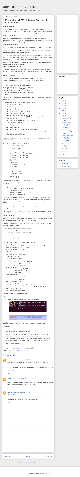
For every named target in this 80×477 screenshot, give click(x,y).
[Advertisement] (27, 441)
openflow (15, 350)
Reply (9, 373)
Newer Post (7, 456)
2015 (62, 108)
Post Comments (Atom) (31, 462)
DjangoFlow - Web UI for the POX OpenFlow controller (67, 138)
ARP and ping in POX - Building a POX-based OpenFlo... (67, 125)
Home (28, 456)
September (65, 118)
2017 (62, 103)
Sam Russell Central (19, 7)
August (64, 120)
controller (9, 350)
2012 (62, 116)
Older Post (49, 456)
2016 (62, 105)
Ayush (9, 378)
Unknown (10, 360)
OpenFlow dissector (10, 322)
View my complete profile (66, 166)
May (63, 143)
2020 (62, 100)
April (63, 146)
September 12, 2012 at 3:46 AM (21, 360)
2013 (62, 113)
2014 (62, 111)
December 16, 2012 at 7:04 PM (21, 392)
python (22, 350)
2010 (62, 154)
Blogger (49, 473)
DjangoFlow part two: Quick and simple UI (67, 131)
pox (19, 350)
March (64, 148)
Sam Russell (64, 163)
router (26, 350)
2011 (62, 151)
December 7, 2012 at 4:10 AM (20, 378)
